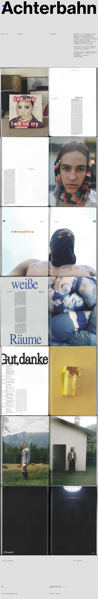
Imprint (51, 593)
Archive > (57, 586)
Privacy (58, 593)
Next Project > (78, 561)
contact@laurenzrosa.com (10, 593)
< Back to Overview (7, 561)
